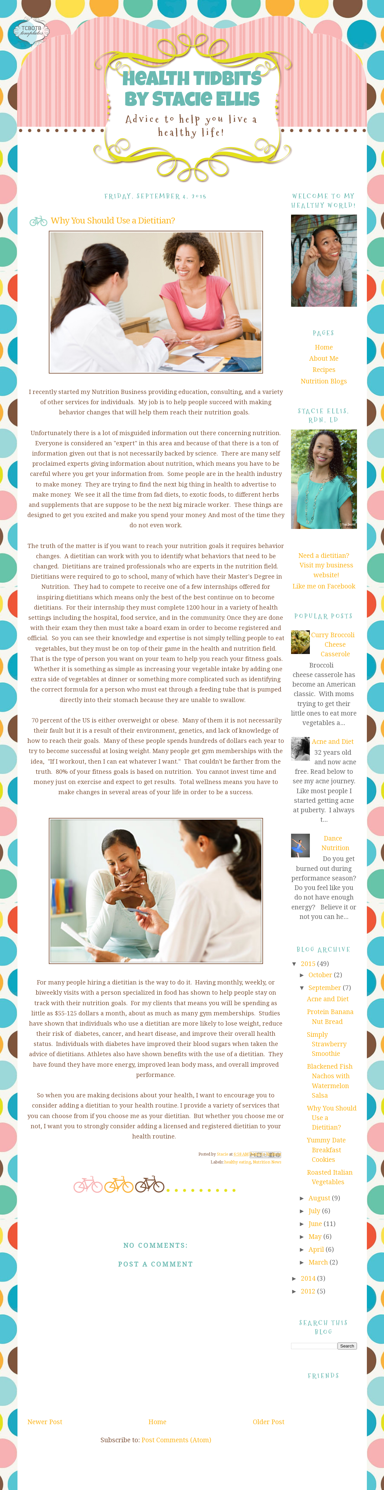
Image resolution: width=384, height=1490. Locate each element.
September (326, 988)
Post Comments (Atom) (176, 1440)
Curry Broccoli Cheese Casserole (333, 644)
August (320, 1198)
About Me (324, 358)
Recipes (324, 370)
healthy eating (237, 1162)
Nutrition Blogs (324, 381)
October (321, 975)
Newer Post (44, 1422)
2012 (309, 1291)
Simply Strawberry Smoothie (327, 1044)
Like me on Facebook (323, 586)
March (319, 1262)
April (317, 1249)
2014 (309, 1278)
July (315, 1211)
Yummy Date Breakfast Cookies (326, 1150)
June (316, 1224)
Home (157, 1422)
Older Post (268, 1422)
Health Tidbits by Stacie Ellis (191, 91)
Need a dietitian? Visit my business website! (325, 565)
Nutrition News (267, 1162)
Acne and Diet (333, 741)
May (316, 1237)
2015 (309, 964)
